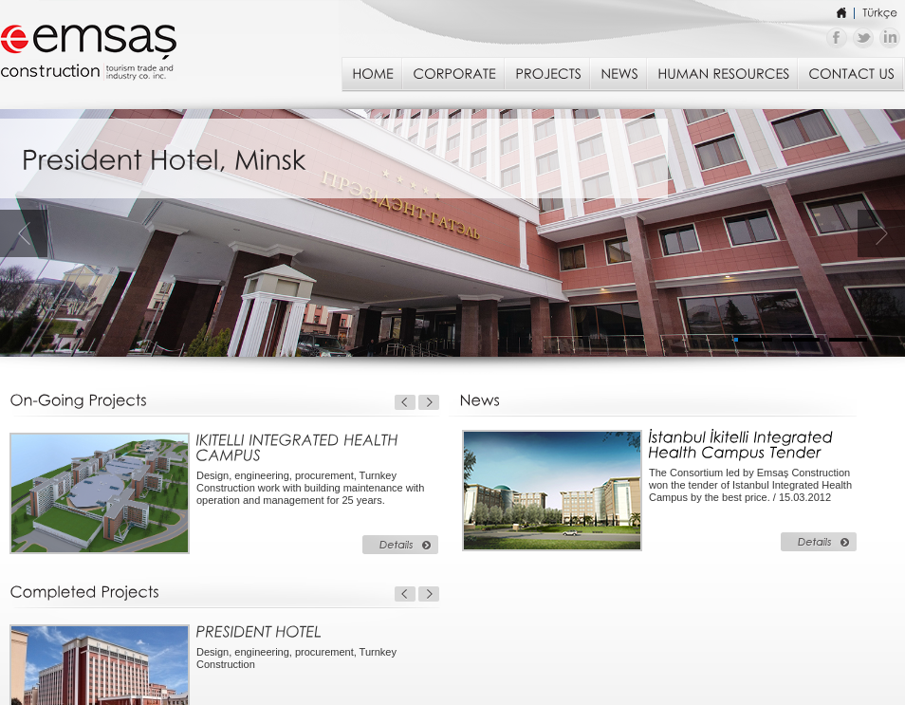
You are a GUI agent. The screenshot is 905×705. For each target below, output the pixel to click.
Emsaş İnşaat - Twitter (863, 38)
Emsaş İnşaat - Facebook (836, 38)
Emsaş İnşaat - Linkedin (889, 38)
